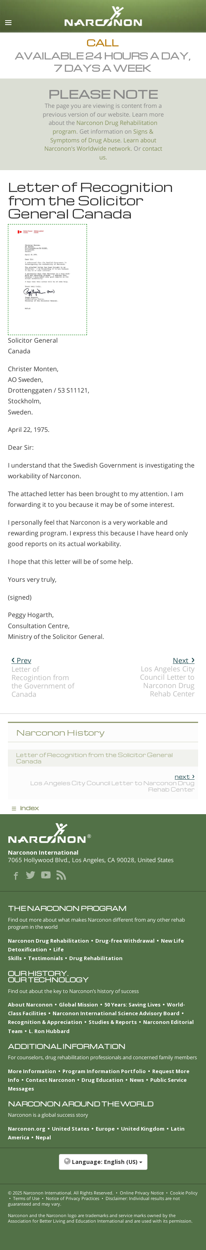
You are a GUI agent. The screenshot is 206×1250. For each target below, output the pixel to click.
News (137, 1079)
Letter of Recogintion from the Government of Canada (42, 677)
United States (70, 1128)
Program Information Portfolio (104, 1071)
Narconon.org (26, 1128)
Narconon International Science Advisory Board (116, 1013)
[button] (103, 1166)
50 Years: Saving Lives (132, 1004)
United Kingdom (142, 1128)
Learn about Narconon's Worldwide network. (100, 144)
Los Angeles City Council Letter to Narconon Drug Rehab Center (167, 677)
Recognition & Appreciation (45, 1022)
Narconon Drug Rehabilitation (48, 940)
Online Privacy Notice (142, 1193)
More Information (32, 1071)
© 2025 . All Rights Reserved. (60, 1193)
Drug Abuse (104, 140)
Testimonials (45, 958)
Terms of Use (26, 1198)
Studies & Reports (113, 1022)
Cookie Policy (184, 1193)
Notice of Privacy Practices (72, 1198)
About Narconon (30, 1004)
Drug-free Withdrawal (125, 940)
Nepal (43, 1137)
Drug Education (102, 1079)
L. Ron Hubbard (49, 1031)
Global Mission (78, 1004)
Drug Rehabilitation (96, 958)
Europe (105, 1128)
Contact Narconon (50, 1079)
